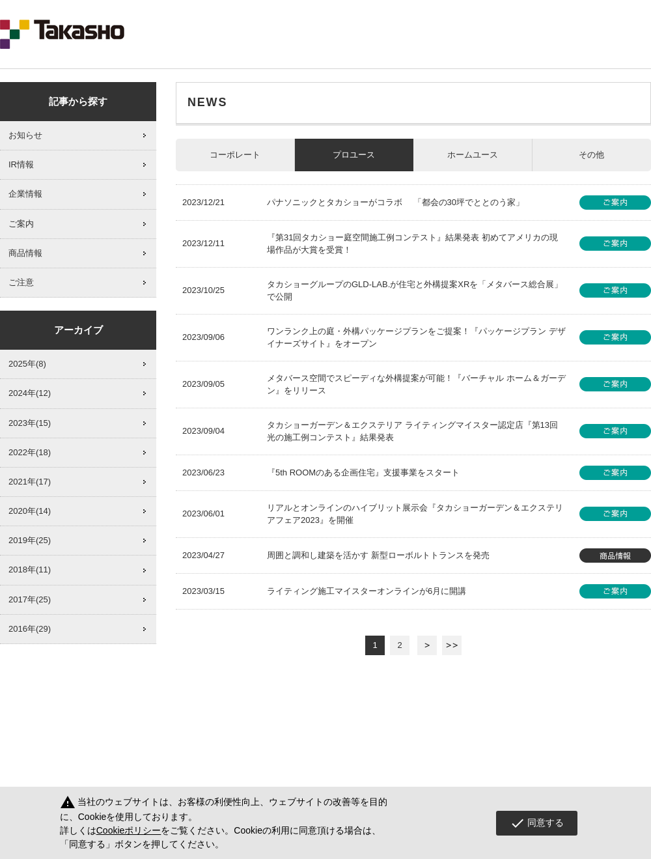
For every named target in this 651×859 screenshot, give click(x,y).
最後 (452, 645)
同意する (537, 823)
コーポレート (235, 155)
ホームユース (472, 155)
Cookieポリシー (128, 830)
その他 (591, 155)
